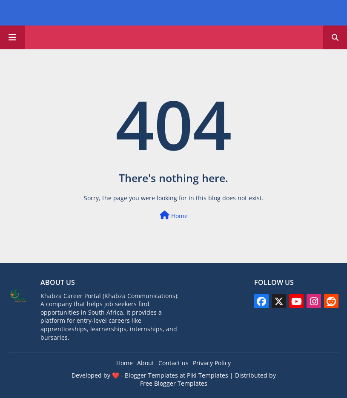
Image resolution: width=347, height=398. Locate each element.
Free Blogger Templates (173, 383)
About (145, 363)
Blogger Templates (151, 375)
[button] (335, 37)
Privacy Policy (212, 363)
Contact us (173, 363)
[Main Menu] (12, 37)
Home (174, 215)
